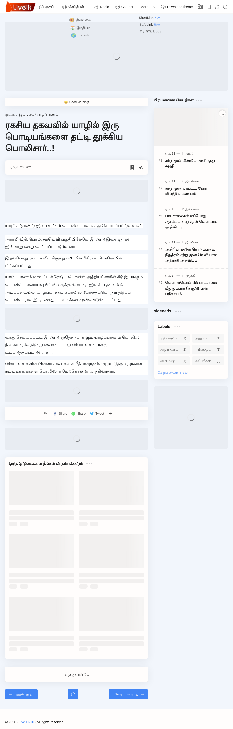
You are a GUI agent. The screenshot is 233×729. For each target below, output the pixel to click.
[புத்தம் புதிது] (21, 694)
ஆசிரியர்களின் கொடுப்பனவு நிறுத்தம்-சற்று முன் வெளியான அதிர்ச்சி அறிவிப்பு (191, 255)
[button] (217, 7)
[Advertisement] (116, 56)
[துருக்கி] (190, 275)
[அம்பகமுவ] (208, 349)
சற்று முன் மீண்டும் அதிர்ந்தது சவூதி (190, 163)
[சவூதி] (189, 153)
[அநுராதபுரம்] (174, 349)
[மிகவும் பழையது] (128, 694)
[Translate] (200, 7)
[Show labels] (174, 372)
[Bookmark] (208, 7)
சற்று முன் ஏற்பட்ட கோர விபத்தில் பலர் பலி (186, 191)
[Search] (225, 7)
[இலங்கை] (192, 181)
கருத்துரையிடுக (76, 674)
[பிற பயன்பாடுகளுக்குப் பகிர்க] (110, 413)
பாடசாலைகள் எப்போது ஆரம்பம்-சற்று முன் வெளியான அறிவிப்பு (192, 221)
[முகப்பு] (73, 694)
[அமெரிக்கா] (208, 360)
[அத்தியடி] (208, 338)
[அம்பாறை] (174, 360)
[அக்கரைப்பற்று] (174, 338)
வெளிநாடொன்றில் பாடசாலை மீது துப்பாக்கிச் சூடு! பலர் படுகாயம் (191, 288)
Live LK (27, 722)
